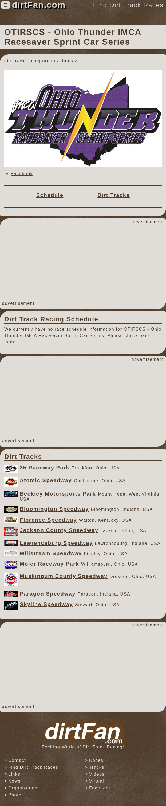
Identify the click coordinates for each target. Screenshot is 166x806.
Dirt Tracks (113, 195)
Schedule (50, 195)
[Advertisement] (83, 262)
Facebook (22, 173)
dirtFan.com (39, 5)
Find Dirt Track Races (128, 5)
